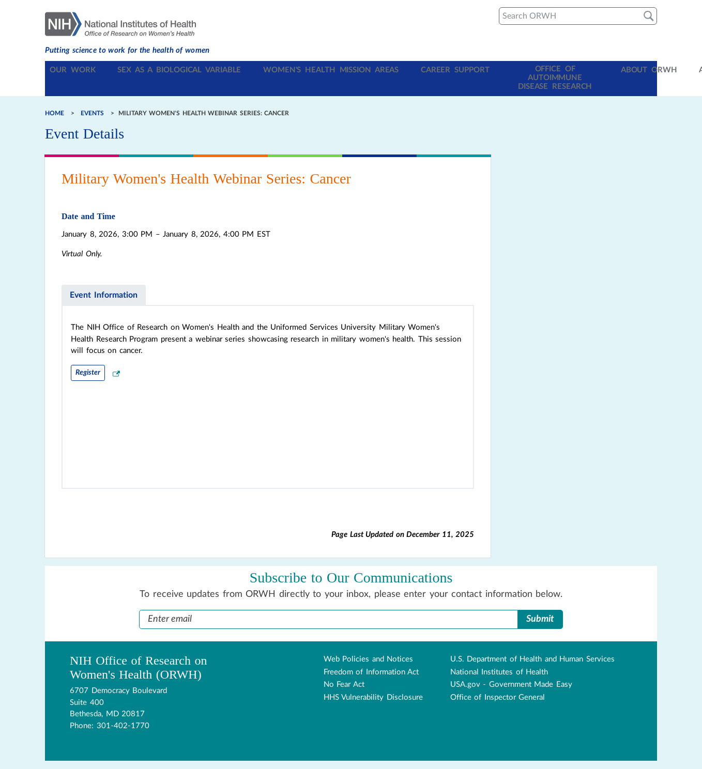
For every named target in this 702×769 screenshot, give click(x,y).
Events (92, 96)
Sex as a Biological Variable (165, 70)
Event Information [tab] (104, 277)
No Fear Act (344, 667)
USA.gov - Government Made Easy (511, 667)
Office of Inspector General (497, 680)
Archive (634, 70)
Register (87, 355)
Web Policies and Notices (369, 642)
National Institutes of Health (499, 654)
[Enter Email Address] (328, 602)
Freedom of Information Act (371, 654)
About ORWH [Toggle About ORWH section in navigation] (580, 70)
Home (54, 96)
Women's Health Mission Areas (300, 70)
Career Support (408, 70)
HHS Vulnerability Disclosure (373, 680)
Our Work (73, 70)
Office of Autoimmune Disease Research (495, 69)
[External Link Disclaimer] (116, 357)
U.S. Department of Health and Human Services (532, 642)
